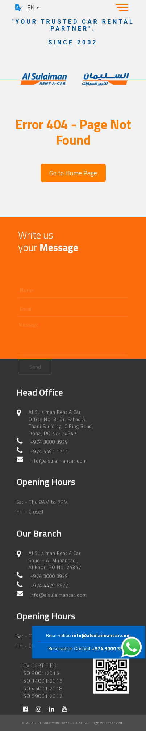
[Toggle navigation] (122, 7)
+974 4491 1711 (49, 444)
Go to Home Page (73, 173)
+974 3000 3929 (110, 648)
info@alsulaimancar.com (101, 635)
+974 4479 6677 (49, 578)
